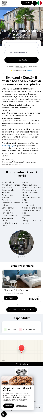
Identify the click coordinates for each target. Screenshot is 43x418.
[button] (14, 8)
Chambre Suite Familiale (16, 290)
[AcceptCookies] (4, 414)
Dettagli (11, 298)
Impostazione (21, 406)
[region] (17, 393)
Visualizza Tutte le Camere (21, 309)
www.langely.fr (8, 146)
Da (9, 45)
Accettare (9, 406)
